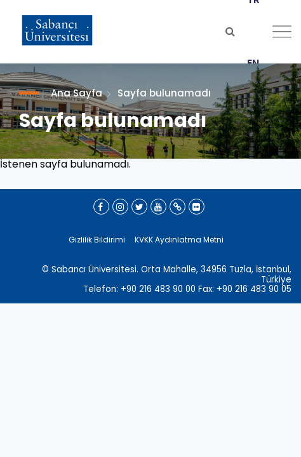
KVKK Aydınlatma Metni (179, 239)
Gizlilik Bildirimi (97, 239)
